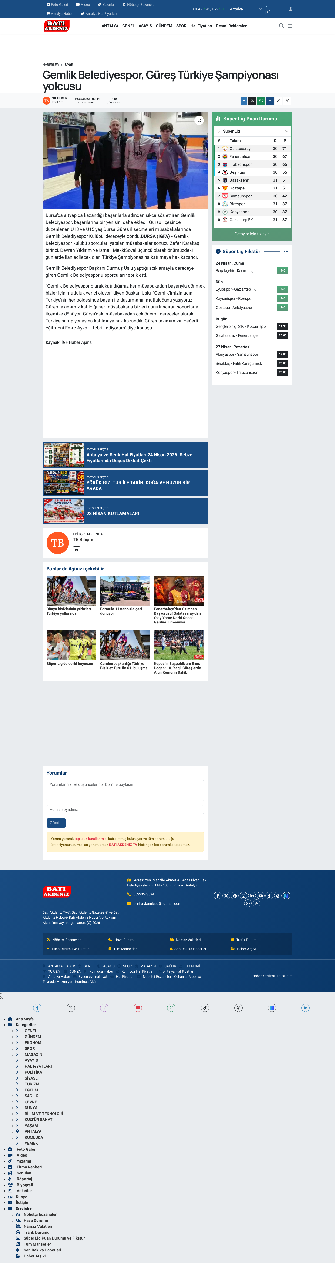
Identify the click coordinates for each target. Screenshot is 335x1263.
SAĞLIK (167, 966)
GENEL (128, 25)
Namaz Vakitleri (185, 940)
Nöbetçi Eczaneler (139, 5)
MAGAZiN (145, 966)
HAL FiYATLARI (34, 1066)
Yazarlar (106, 5)
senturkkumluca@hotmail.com (157, 904)
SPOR (181, 25)
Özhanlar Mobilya (187, 977)
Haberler (51, 64)
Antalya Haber (60, 14)
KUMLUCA (29, 1137)
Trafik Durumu (244, 940)
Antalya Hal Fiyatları (99, 14)
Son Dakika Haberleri (189, 949)
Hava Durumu (121, 940)
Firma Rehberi (25, 1167)
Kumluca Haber (98, 971)
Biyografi (20, 1185)
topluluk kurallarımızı (91, 839)
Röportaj (20, 1179)
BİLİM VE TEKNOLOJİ (39, 1113)
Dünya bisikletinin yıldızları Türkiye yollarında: (69, 611)
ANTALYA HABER (59, 966)
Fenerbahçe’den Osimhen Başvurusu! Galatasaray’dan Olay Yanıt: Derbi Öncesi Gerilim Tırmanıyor (177, 616)
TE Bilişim (83, 539)
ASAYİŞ (145, 25)
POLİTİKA (29, 1072)
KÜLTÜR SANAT (34, 1119)
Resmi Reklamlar (231, 25)
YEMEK (27, 1143)
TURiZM (52, 971)
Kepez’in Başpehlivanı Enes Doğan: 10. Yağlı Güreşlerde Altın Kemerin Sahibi (177, 668)
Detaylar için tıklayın (252, 234)
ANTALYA (110, 25)
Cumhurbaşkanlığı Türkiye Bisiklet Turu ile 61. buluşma (124, 665)
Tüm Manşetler (122, 949)
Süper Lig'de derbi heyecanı (70, 663)
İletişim (19, 1202)
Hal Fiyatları (201, 25)
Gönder (56, 822)
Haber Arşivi (243, 949)
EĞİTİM (27, 1090)
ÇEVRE (26, 1102)
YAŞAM (27, 1125)
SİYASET (28, 1078)
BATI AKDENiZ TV (123, 845)
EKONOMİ (189, 966)
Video (83, 5)
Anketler (20, 1190)
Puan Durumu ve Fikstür (68, 949)
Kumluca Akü (85, 982)
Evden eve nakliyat (90, 977)
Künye (17, 1196)
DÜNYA (72, 971)
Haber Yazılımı (263, 976)
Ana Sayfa (21, 1019)
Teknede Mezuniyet (57, 982)
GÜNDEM (164, 25)
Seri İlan (19, 1173)
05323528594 (144, 894)
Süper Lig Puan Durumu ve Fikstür (50, 1238)
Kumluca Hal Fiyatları (135, 971)
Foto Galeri (57, 5)
